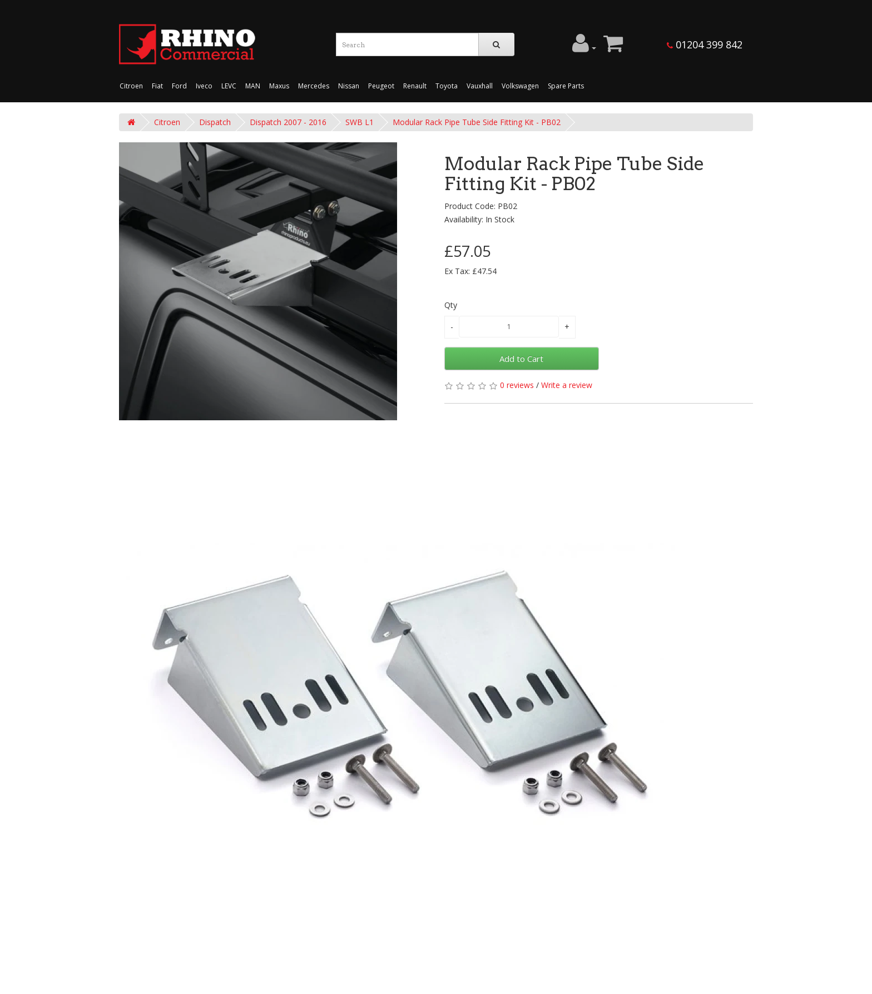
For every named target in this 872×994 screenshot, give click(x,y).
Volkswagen (520, 86)
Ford (179, 86)
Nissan (348, 86)
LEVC (228, 86)
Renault (415, 86)
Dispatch (215, 122)
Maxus (279, 86)
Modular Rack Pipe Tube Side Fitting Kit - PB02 (477, 122)
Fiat (157, 86)
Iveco (204, 86)
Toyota (446, 86)
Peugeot (381, 86)
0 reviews (517, 385)
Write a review (566, 385)
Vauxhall (480, 86)
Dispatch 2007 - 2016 (288, 122)
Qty (450, 305)
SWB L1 (359, 122)
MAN (252, 86)
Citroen (131, 86)
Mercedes (313, 86)
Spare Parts (566, 86)
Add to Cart (521, 358)
